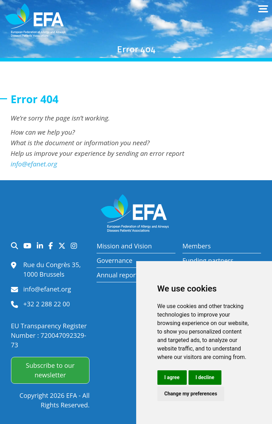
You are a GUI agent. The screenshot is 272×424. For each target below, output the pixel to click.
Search (14, 246)
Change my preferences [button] (190, 393)
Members (197, 246)
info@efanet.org (34, 163)
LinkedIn (40, 246)
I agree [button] (172, 377)
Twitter (61, 246)
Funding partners (208, 260)
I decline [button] (205, 377)
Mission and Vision (124, 246)
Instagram (74, 246)
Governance (114, 260)
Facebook (50, 246)
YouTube (27, 246)
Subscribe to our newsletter (50, 370)
